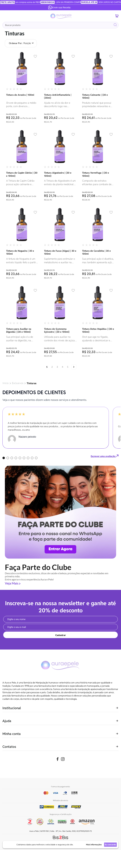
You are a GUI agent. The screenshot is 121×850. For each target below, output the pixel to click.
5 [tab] (20, 458)
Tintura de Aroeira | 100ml (20, 94)
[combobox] (60, 25)
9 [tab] (36, 458)
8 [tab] (32, 458)
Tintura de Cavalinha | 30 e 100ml (96, 252)
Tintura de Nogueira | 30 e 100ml (20, 252)
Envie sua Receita (59, 7)
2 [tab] (8, 458)
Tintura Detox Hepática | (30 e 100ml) (98, 330)
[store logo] (61, 16)
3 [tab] (12, 458)
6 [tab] (24, 458)
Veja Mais (12, 583)
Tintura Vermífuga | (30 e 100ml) (95, 174)
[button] (35, 56)
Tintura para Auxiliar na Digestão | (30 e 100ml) (18, 330)
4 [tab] (16, 458)
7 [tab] (28, 458)
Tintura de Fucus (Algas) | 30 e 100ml (60, 252)
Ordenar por (15, 43)
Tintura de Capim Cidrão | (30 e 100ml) (21, 174)
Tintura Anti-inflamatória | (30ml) (57, 96)
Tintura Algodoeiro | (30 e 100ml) (57, 174)
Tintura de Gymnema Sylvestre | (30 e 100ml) (56, 330)
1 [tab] (3, 458)
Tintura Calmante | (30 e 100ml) (95, 96)
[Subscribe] (60, 635)
